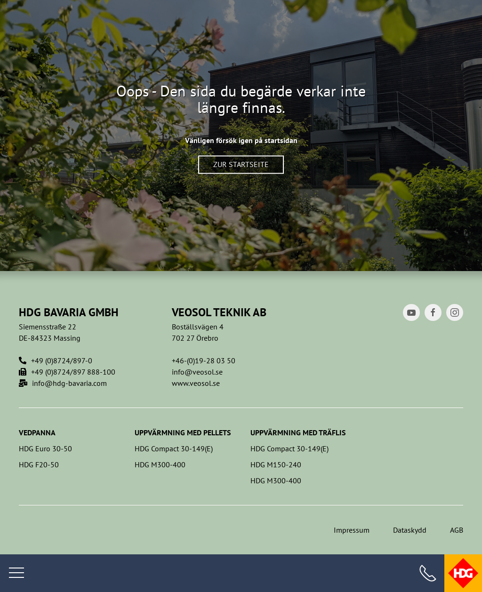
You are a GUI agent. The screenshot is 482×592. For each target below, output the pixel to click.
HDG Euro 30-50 (45, 448)
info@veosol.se (197, 371)
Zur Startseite (241, 164)
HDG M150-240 (275, 464)
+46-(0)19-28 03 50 (203, 360)
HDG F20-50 (39, 464)
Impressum (352, 530)
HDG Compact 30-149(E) (174, 448)
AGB (456, 530)
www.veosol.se (196, 383)
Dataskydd (409, 530)
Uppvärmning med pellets (183, 432)
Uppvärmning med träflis (297, 432)
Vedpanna (37, 432)
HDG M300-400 (160, 464)
